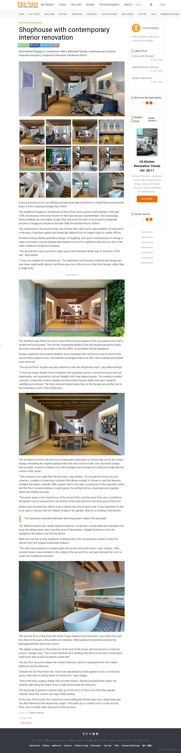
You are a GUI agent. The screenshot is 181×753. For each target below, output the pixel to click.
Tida (153, 14)
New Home (49, 14)
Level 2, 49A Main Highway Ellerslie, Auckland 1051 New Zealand (119, 740)
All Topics (34, 14)
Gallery (76, 4)
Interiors (92, 14)
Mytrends (47, 4)
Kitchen (63, 14)
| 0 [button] (23, 45)
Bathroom (77, 14)
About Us (130, 4)
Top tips (142, 14)
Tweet (45, 45)
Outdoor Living (109, 14)
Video (62, 4)
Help (55, 45)
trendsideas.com (80, 740)
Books (90, 4)
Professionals (109, 4)
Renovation (128, 14)
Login (162, 5)
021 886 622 (38, 740)
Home (21, 14)
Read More (147, 199)
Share (35, 45)
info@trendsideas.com (58, 740)
